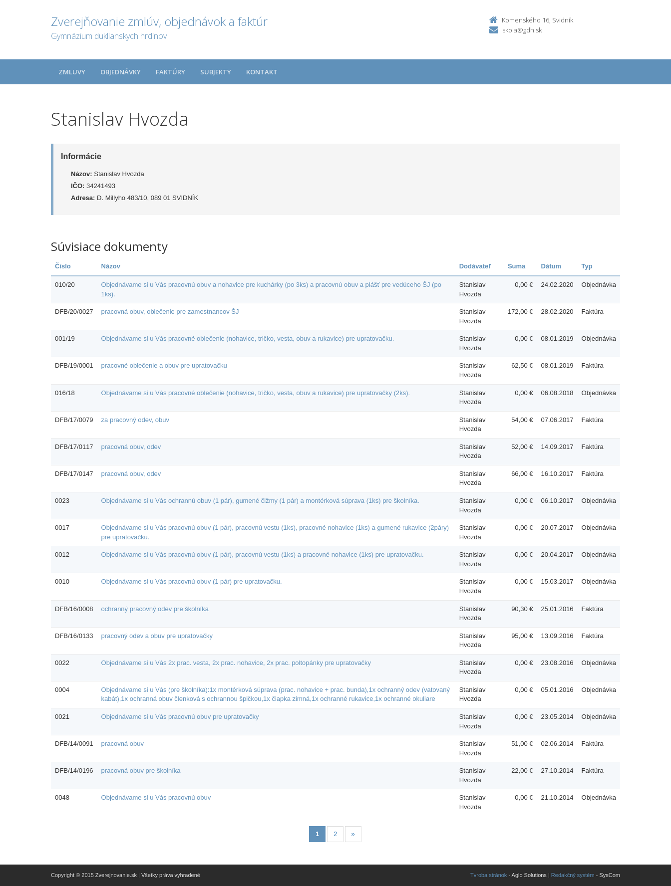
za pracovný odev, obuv (135, 420)
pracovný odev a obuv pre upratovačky (157, 636)
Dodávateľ (475, 266)
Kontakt (262, 71)
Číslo (63, 266)
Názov (110, 266)
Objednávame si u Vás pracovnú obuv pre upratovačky (180, 716)
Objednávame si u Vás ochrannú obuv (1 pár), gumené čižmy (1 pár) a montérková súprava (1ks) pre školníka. (260, 500)
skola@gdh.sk (522, 29)
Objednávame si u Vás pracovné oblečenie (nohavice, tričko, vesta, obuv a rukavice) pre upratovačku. (247, 338)
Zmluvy (71, 71)
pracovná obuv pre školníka (141, 770)
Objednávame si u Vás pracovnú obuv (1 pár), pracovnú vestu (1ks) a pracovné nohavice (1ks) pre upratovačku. (262, 554)
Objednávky (120, 71)
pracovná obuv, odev (131, 446)
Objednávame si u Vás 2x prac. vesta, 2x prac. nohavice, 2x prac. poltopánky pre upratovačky (236, 662)
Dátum (551, 266)
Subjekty (215, 71)
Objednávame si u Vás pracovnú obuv (156, 797)
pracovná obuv (122, 743)
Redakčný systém (573, 875)
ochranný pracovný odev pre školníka (155, 609)
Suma (516, 266)
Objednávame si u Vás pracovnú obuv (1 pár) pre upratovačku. (191, 581)
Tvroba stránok (488, 875)
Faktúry (170, 71)
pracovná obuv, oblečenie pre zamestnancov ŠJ (170, 311)
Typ (587, 266)
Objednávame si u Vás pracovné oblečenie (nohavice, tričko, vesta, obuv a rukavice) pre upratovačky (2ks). (255, 393)
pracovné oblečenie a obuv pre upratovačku (164, 365)
